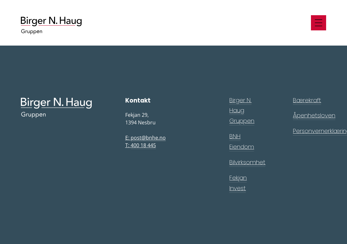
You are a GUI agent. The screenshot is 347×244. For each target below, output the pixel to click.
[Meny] (318, 22)
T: (140, 145)
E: (145, 137)
